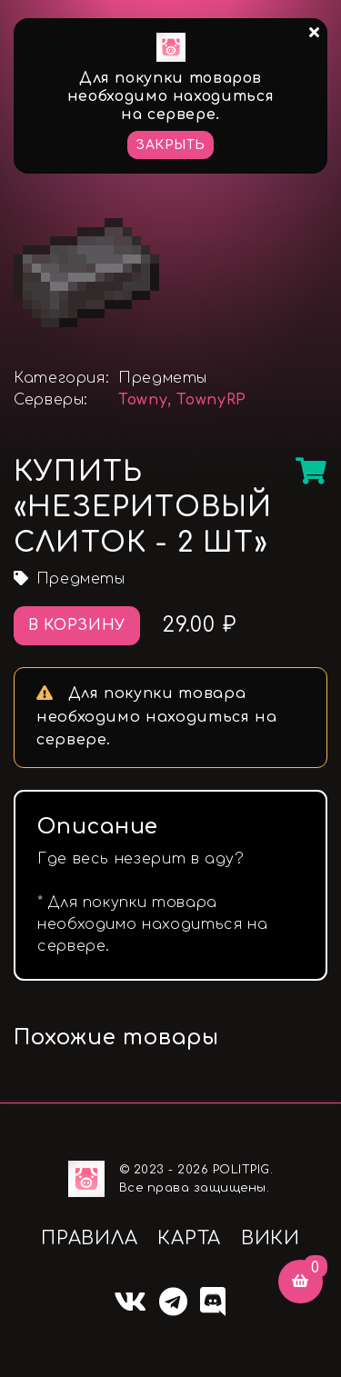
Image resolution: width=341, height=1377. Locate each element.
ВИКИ (270, 1238)
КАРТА (189, 1238)
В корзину (76, 625)
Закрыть (170, 145)
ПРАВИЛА (89, 1238)
